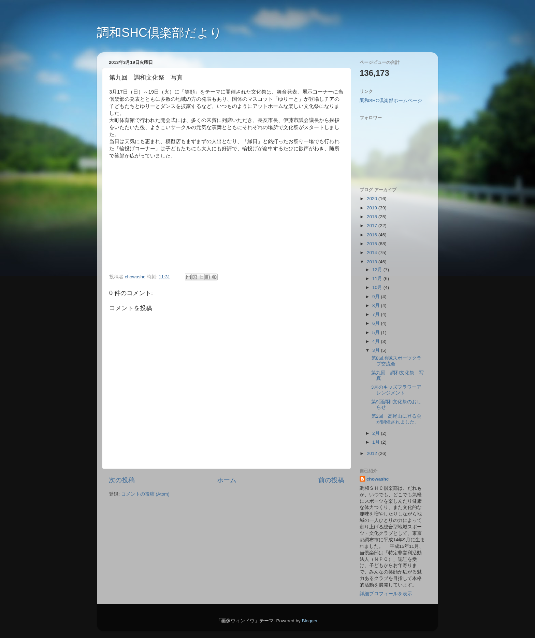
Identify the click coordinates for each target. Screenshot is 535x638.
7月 (376, 314)
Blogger (309, 620)
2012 (372, 453)
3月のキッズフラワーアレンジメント (396, 390)
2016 (372, 234)
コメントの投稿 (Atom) (145, 494)
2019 (372, 207)
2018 (372, 216)
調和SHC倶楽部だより (159, 33)
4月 (376, 341)
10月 (378, 287)
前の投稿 (331, 480)
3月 (376, 350)
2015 (372, 243)
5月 (376, 332)
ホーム (226, 480)
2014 (372, 252)
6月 (376, 323)
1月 (376, 442)
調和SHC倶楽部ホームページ (391, 100)
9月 (376, 296)
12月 (378, 269)
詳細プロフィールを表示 (386, 593)
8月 (376, 305)
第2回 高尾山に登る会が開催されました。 (396, 419)
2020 (372, 198)
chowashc (377, 479)
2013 (372, 261)
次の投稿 (122, 480)
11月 (378, 278)
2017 (372, 225)
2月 (376, 433)
